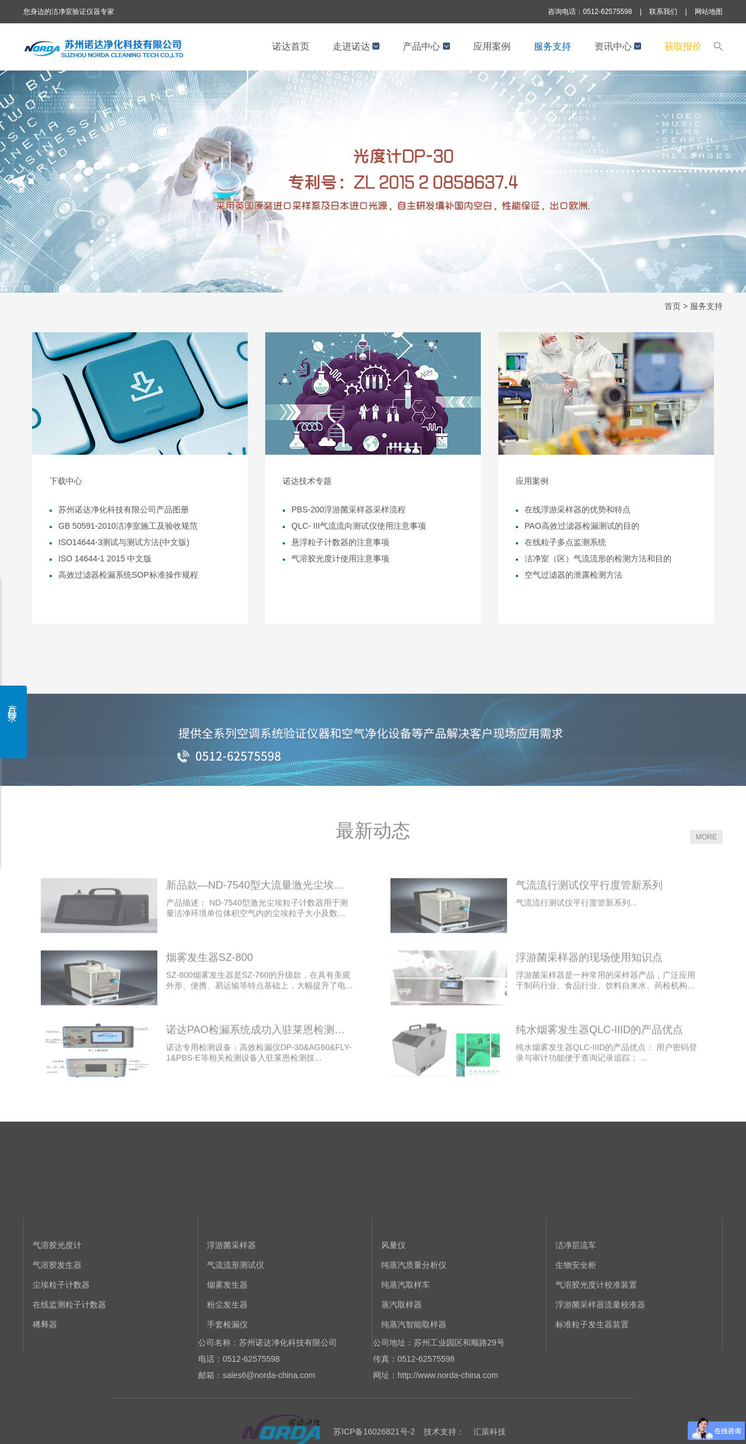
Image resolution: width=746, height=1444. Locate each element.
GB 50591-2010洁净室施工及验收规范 (128, 525)
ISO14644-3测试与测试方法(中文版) (123, 542)
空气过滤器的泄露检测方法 (573, 574)
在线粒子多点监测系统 (565, 542)
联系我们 (663, 12)
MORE (706, 863)
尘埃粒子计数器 (61, 1344)
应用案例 (492, 46)
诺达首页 (290, 46)
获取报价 (683, 46)
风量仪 (393, 1304)
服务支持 (552, 46)
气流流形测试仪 (235, 1324)
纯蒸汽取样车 (405, 1344)
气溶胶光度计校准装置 (596, 1344)
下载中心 (66, 481)
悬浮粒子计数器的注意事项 (340, 542)
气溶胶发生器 (57, 1324)
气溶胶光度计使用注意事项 (340, 558)
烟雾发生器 (227, 1344)
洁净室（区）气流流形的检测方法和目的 (598, 558)
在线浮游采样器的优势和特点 (578, 509)
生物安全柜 (575, 1324)
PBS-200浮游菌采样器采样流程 (348, 509)
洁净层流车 (575, 1304)
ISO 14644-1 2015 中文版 (105, 558)
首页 (672, 306)
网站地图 (709, 12)
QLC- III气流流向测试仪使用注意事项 (358, 525)
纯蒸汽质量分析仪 (413, 1324)
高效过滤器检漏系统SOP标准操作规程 (128, 574)
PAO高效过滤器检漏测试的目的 (582, 525)
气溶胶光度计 (57, 1304)
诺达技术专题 (307, 481)
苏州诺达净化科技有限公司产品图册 (123, 509)
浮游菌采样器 (231, 1304)
